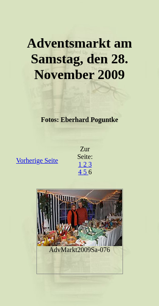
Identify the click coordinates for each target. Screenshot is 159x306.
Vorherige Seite (37, 160)
